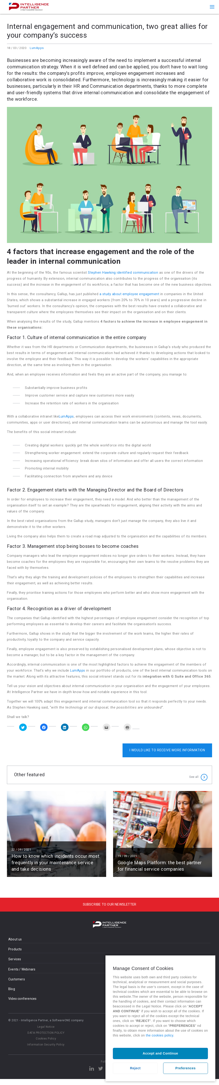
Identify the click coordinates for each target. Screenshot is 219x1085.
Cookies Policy (46, 1044)
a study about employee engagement (129, 294)
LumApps (37, 48)
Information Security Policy (46, 1050)
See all (193, 780)
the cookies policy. (160, 1035)
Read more (56, 840)
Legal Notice (46, 1032)
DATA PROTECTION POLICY (45, 1038)
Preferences (185, 1068)
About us (15, 945)
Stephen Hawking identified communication (123, 272)
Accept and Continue (160, 1053)
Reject (135, 1068)
